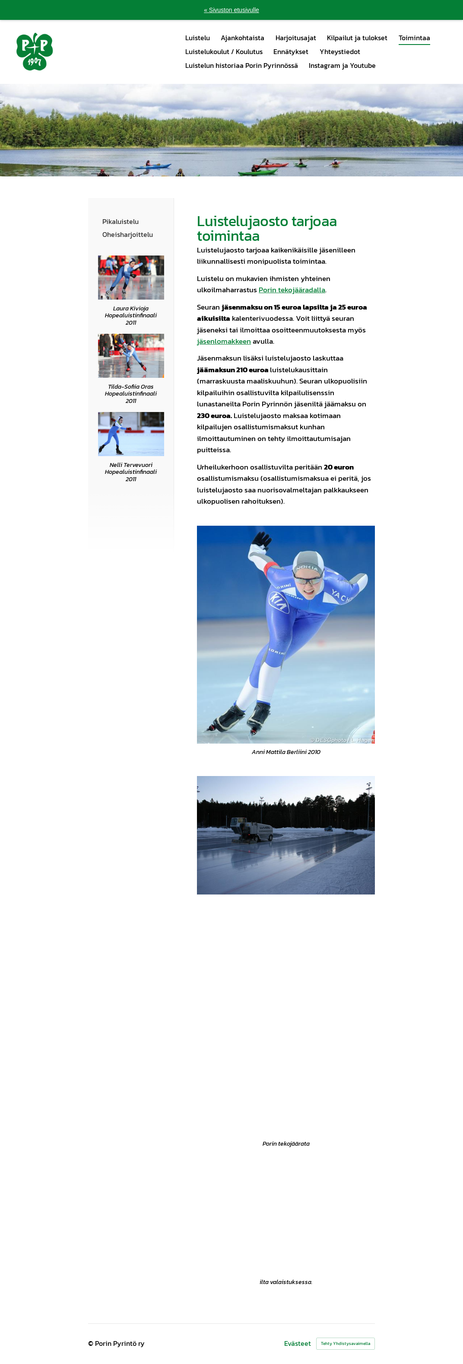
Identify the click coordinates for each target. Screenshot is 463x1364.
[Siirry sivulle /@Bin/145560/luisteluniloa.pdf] (131, 434)
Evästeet (297, 1343)
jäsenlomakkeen (224, 341)
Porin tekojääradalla (292, 289)
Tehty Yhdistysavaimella (345, 1343)
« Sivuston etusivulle (231, 9)
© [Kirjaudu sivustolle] (91, 1343)
